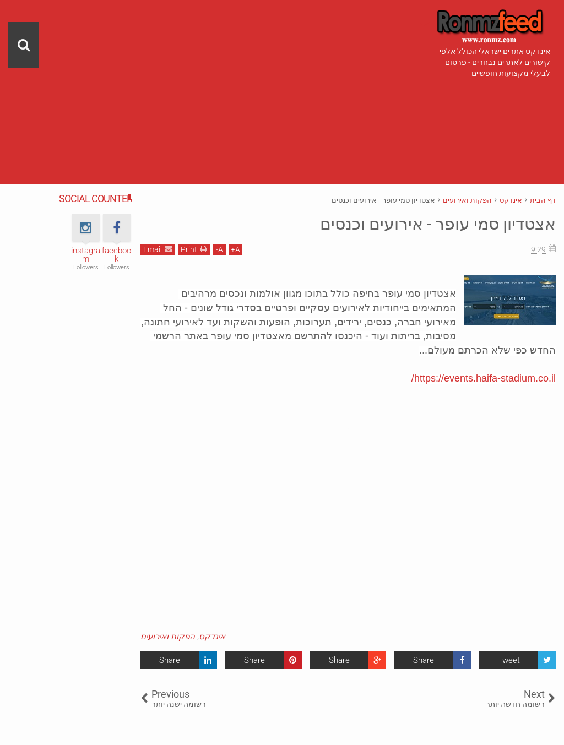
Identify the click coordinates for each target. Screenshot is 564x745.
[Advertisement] (216, 77)
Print (194, 249)
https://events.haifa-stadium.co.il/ (483, 378)
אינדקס (212, 636)
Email (157, 249)
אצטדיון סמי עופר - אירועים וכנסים (429, 223)
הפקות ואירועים (167, 636)
